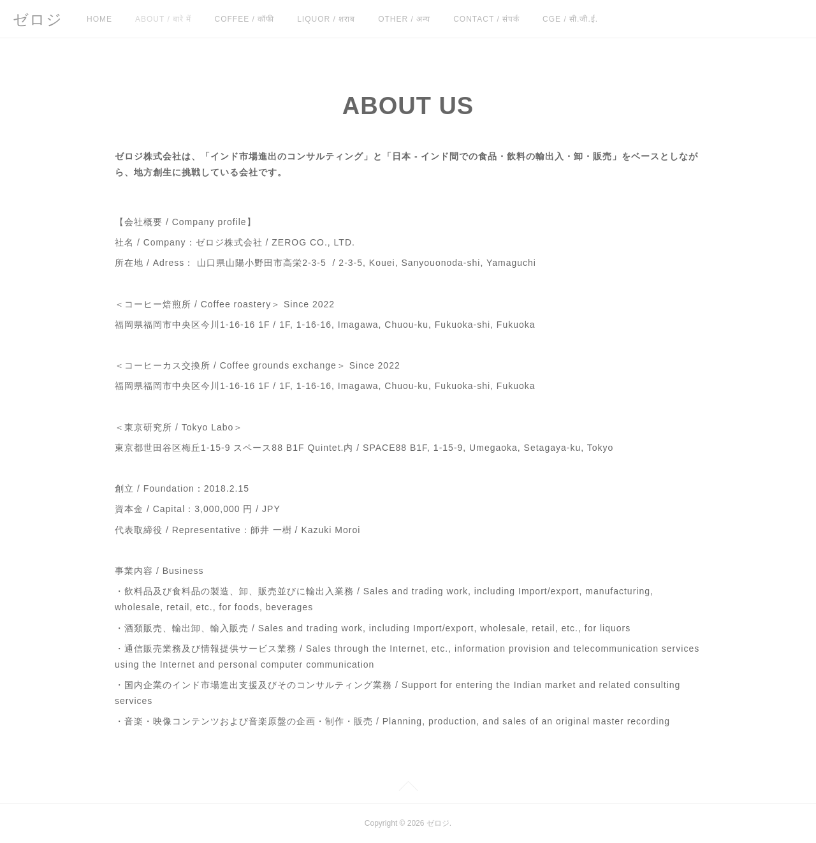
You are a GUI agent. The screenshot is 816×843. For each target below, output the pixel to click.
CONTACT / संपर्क (486, 19)
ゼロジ (37, 19)
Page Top (408, 788)
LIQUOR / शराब (326, 19)
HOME (99, 19)
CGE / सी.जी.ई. (570, 19)
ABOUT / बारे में (163, 19)
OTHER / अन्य (404, 19)
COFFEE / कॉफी (244, 19)
